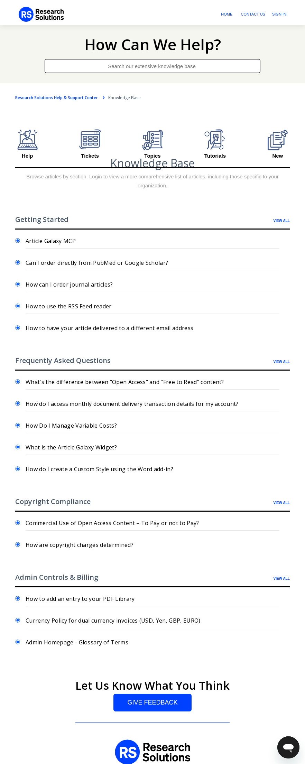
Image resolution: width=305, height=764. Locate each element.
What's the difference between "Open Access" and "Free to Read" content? (125, 382)
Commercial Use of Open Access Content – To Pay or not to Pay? (112, 523)
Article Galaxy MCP (51, 241)
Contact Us (253, 14)
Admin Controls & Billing (56, 577)
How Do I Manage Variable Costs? (71, 425)
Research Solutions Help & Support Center (56, 98)
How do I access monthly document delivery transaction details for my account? (132, 404)
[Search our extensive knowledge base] (152, 66)
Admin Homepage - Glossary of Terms (77, 642)
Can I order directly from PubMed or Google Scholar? (97, 263)
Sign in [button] (279, 14)
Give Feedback (152, 702)
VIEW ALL (282, 221)
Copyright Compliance (53, 501)
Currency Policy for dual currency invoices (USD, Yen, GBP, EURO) (113, 620)
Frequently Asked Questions (63, 360)
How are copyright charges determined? (79, 545)
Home (226, 14)
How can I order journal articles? (69, 284)
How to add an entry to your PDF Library (80, 599)
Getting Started (41, 219)
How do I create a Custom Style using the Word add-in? (99, 469)
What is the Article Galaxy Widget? (71, 447)
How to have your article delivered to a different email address (109, 328)
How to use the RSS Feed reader (69, 306)
